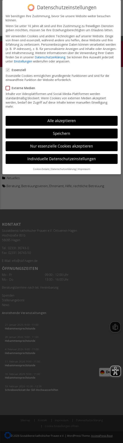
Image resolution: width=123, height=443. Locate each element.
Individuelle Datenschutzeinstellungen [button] (61, 155)
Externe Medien (22, 84)
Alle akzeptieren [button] (61, 117)
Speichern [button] (61, 129)
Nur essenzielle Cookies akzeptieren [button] (61, 142)
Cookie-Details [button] (41, 165)
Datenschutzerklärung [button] (63, 165)
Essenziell (18, 66)
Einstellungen (23, 58)
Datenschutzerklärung (50, 53)
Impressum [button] (84, 165)
